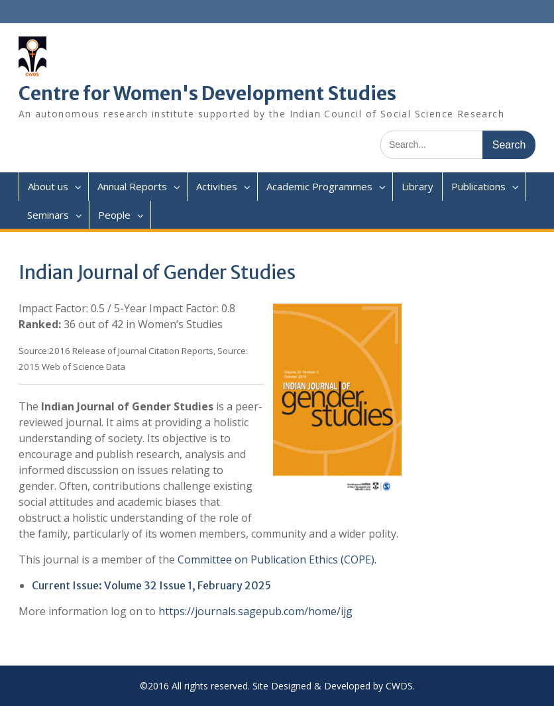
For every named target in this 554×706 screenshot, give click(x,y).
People (114, 214)
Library (417, 186)
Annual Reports (132, 186)
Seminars (48, 214)
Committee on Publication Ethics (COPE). (277, 559)
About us (48, 186)
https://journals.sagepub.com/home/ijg (255, 611)
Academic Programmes (319, 186)
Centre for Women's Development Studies (207, 93)
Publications (478, 186)
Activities (216, 186)
